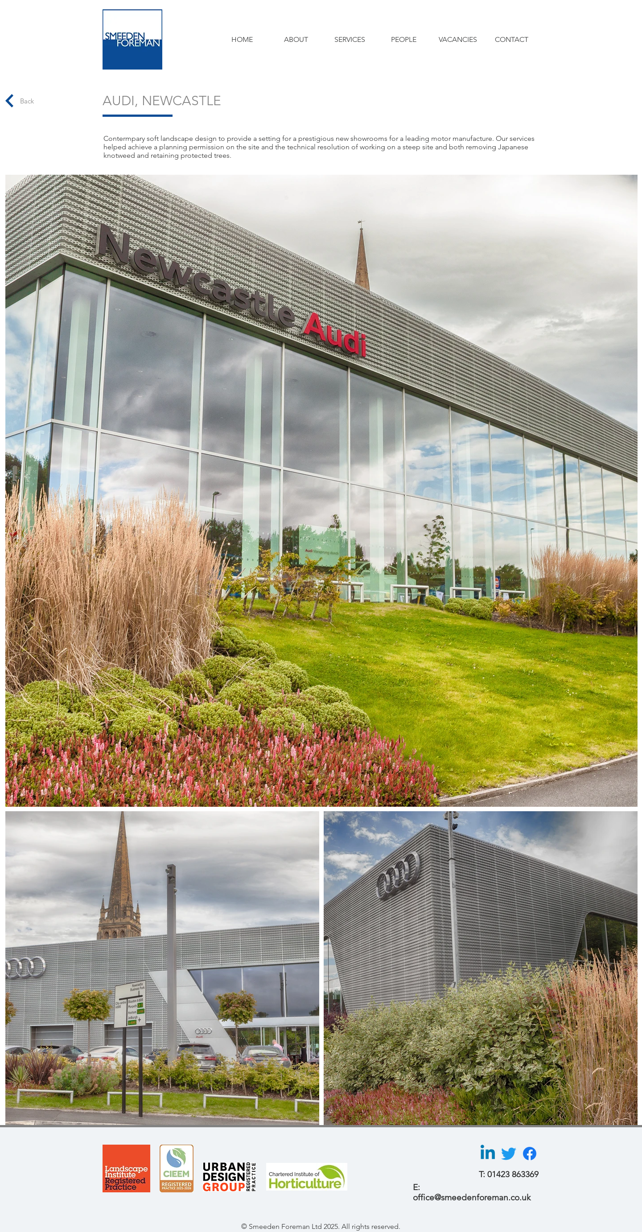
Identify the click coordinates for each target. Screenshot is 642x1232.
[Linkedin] (488, 1153)
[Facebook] (530, 1153)
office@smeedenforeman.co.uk (472, 1197)
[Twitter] (509, 1153)
